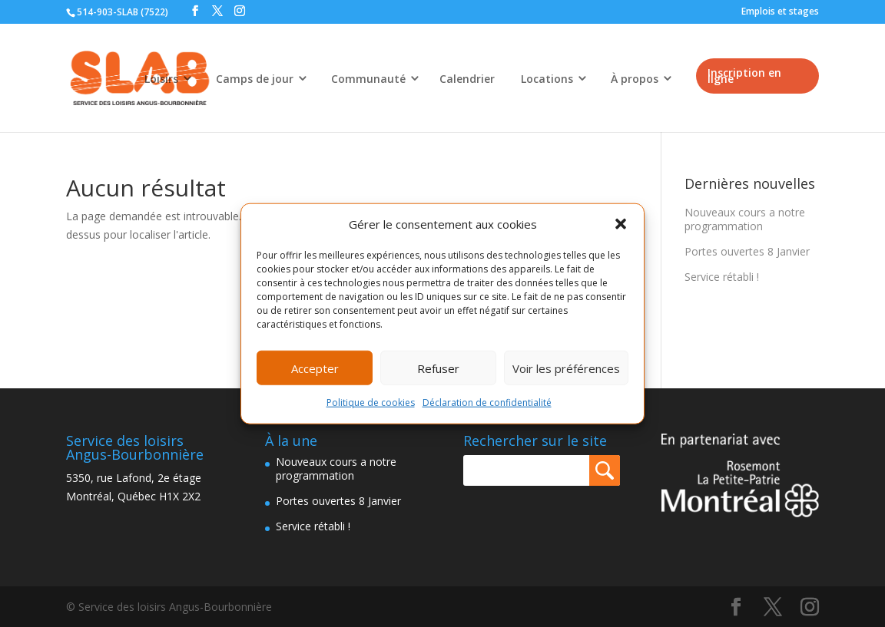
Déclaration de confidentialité (487, 402)
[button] (620, 224)
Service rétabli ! (721, 276)
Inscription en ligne (744, 75)
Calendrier (467, 78)
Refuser (438, 368)
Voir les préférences (566, 368)
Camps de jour (254, 78)
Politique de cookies (370, 402)
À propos (634, 78)
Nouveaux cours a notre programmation (744, 219)
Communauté (368, 78)
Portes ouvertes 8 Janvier (747, 251)
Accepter (315, 368)
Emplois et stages (780, 11)
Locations (547, 78)
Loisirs (161, 78)
